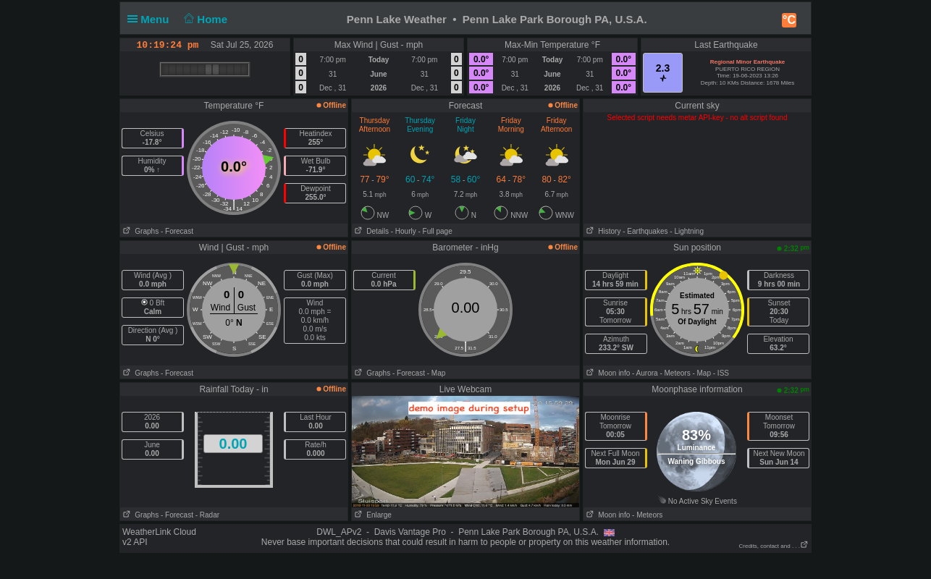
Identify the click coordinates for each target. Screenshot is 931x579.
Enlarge (372, 515)
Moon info (607, 373)
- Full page (435, 231)
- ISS (721, 373)
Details (370, 231)
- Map (436, 373)
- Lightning (687, 231)
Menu (151, 19)
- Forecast (177, 231)
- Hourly (403, 231)
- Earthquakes (645, 231)
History (602, 231)
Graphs (139, 231)
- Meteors (675, 373)
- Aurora (645, 373)
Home (204, 19)
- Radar (207, 515)
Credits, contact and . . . (774, 546)
